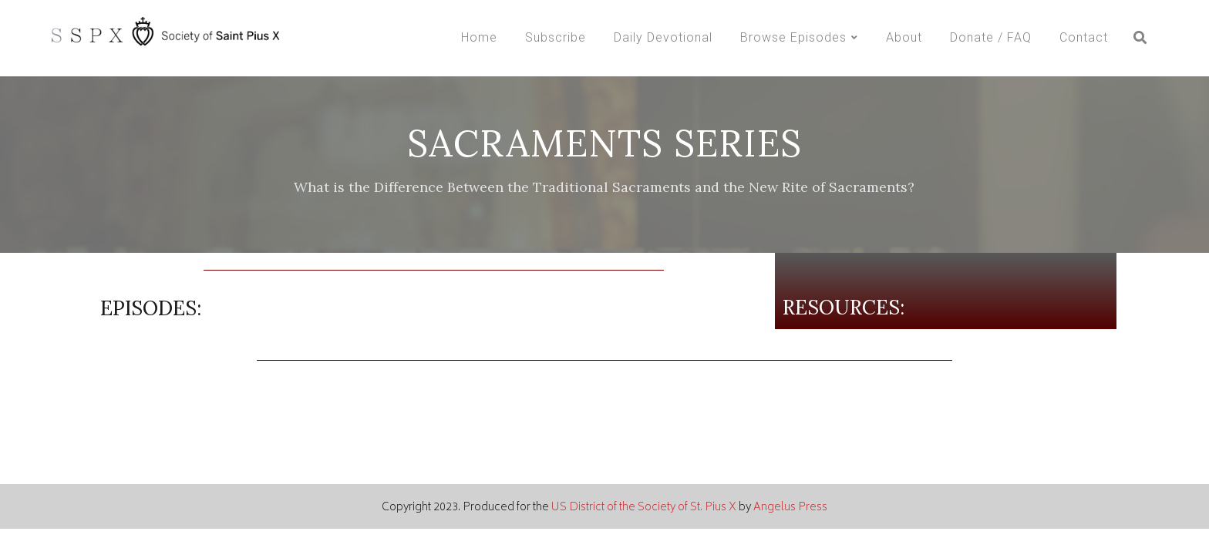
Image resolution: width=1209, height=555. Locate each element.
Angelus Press (790, 507)
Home (479, 37)
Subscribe (555, 37)
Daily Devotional (663, 37)
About (904, 37)
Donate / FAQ (991, 37)
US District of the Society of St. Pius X (643, 507)
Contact (1083, 37)
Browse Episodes (793, 37)
